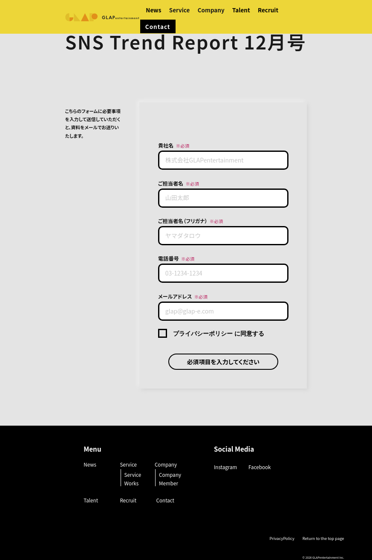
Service (132, 474)
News (153, 10)
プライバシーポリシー (203, 333)
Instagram (225, 466)
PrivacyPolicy (281, 538)
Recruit (268, 10)
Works (131, 483)
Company (170, 474)
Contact (157, 26)
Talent (241, 10)
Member (168, 483)
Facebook (259, 466)
